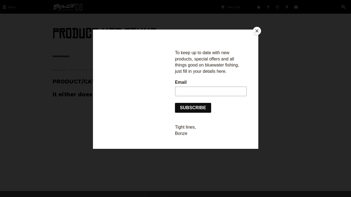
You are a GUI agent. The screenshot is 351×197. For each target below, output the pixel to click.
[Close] (257, 31)
